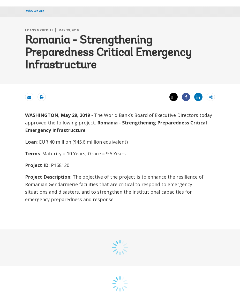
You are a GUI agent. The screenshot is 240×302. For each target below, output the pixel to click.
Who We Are (35, 11)
